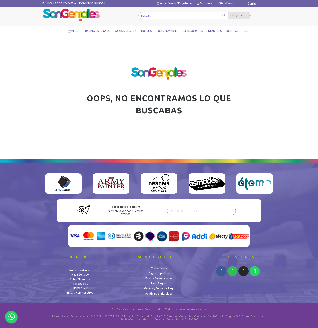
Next (267, 184)
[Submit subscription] (230, 211)
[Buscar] (183, 15)
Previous (51, 184)
